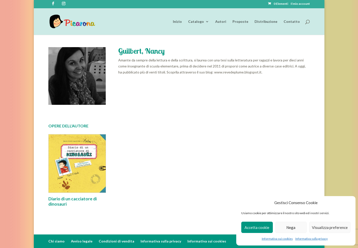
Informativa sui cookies (277, 238)
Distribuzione (266, 22)
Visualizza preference (330, 227)
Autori (220, 22)
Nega (290, 227)
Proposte (240, 22)
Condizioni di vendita (116, 241)
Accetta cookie (257, 227)
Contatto (292, 22)
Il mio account (300, 4)
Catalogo (196, 22)
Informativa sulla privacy (311, 238)
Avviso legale (81, 241)
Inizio (177, 22)
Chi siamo (56, 241)
